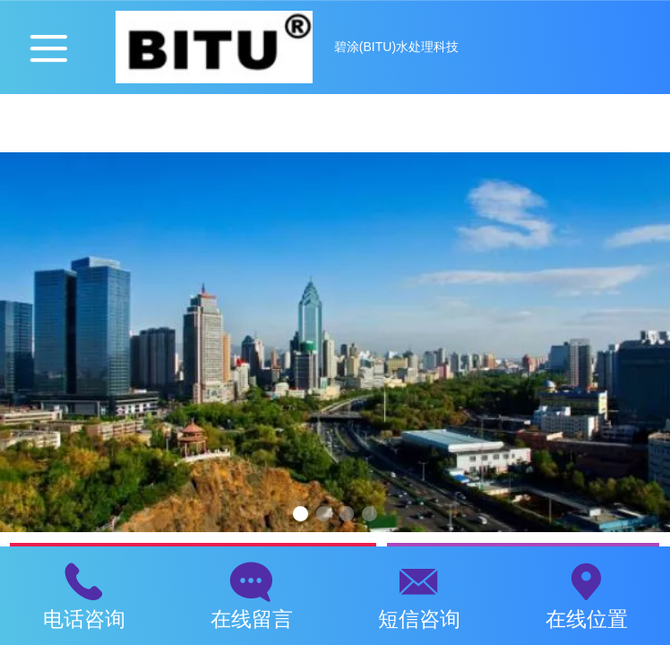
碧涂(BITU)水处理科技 (396, 46)
